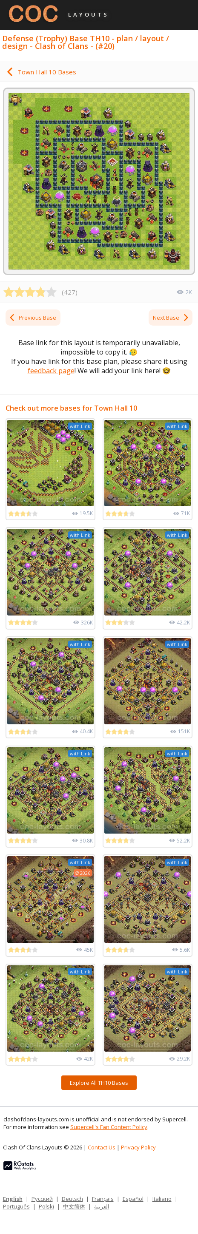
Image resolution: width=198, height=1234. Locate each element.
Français (103, 1199)
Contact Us (101, 1147)
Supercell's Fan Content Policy (108, 1127)
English (13, 1199)
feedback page (51, 370)
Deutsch (72, 1199)
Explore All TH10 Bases (99, 1082)
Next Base (171, 317)
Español (133, 1199)
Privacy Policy (138, 1147)
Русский (42, 1199)
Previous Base (32, 317)
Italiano (162, 1199)
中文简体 (74, 1206)
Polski (46, 1206)
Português (16, 1206)
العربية (101, 1206)
